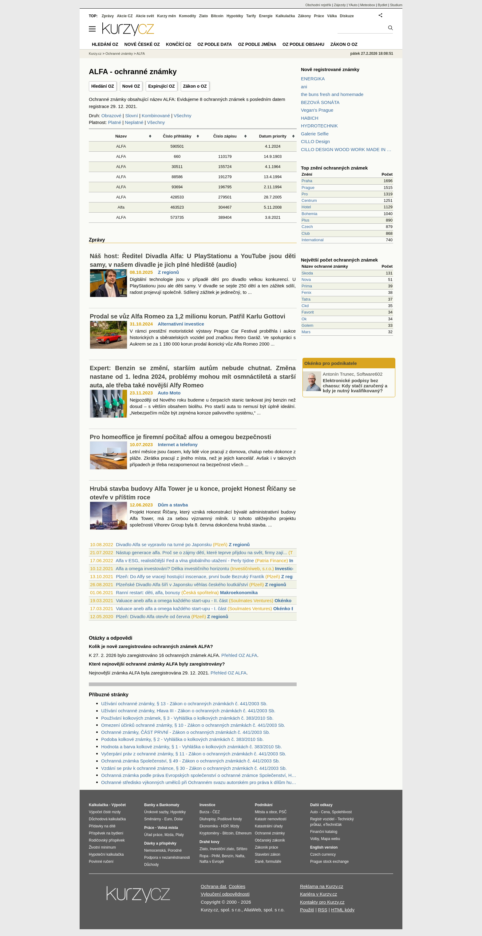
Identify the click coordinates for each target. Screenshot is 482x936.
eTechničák (332, 824)
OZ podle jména (257, 44)
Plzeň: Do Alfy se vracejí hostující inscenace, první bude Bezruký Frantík (190, 576)
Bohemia (309, 213)
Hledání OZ (102, 86)
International (313, 240)
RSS (322, 909)
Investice (285, 568)
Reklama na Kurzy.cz (321, 886)
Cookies (237, 886)
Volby (314, 839)
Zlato (203, 16)
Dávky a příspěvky (160, 843)
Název (121, 136)
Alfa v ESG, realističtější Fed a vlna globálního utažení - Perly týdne (185, 560)
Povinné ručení (101, 861)
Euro (168, 819)
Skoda (307, 273)
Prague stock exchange (329, 861)
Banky (149, 805)
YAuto (353, 5)
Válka (332, 16)
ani (304, 86)
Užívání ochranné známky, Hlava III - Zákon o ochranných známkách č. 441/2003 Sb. (188, 710)
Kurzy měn (166, 16)
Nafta (239, 856)
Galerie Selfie (315, 133)
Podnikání (263, 805)
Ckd (305, 305)
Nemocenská (155, 850)
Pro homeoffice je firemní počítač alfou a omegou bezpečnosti (180, 437)
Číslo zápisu (225, 136)
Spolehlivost (342, 812)
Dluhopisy (207, 819)
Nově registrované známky (330, 69)
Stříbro (241, 849)
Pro (305, 194)
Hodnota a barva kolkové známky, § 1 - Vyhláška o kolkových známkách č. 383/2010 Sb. (191, 746)
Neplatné (134, 122)
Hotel (306, 207)
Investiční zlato (222, 849)
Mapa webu (330, 839)
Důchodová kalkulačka (107, 819)
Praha (307, 180)
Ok (304, 319)
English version (324, 847)
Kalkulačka (285, 16)
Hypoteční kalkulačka (106, 854)
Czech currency (323, 854)
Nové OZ (131, 86)
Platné (114, 122)
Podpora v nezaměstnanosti (167, 857)
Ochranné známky (119, 53)
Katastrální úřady (269, 826)
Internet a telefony (178, 444)
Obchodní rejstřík (318, 5)
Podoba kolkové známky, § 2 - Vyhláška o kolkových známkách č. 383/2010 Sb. (182, 739)
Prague (308, 187)
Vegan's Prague (317, 110)
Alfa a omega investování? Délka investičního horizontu (172, 568)
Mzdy (235, 826)
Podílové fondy (229, 819)
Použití (307, 909)
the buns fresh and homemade (332, 94)
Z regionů (168, 272)
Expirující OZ (161, 86)
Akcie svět (145, 16)
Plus (305, 220)
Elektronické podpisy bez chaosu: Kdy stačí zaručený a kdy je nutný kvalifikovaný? (355, 385)
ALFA (121, 146)
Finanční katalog (323, 832)
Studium (396, 5)
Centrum (309, 200)
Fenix (306, 292)
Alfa (121, 207)
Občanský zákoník (270, 840)
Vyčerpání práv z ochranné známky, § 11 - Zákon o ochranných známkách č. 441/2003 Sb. (193, 753)
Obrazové (111, 115)
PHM (215, 856)
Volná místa (167, 828)
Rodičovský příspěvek (107, 840)
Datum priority (272, 136)
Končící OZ (178, 44)
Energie (266, 16)
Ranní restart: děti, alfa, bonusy (148, 592)
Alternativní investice (181, 323)
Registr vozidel (322, 819)
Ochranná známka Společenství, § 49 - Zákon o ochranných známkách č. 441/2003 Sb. (190, 760)
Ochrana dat (213, 886)
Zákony (304, 16)
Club (306, 233)
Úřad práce (153, 835)
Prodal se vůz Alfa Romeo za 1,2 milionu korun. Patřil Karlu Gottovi (187, 316)
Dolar (178, 819)
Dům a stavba (173, 504)
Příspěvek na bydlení (106, 833)
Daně (259, 861)
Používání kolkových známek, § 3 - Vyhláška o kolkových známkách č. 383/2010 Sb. (187, 718)
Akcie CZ (124, 16)
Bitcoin (217, 16)
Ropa (204, 856)
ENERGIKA (313, 78)
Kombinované (156, 115)
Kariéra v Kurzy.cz (318, 894)
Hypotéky (235, 16)
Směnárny (152, 819)
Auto (314, 812)
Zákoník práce (266, 847)
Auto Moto (169, 392)
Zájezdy (340, 5)
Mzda (168, 835)
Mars (306, 332)
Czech (307, 226)
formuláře (273, 861)
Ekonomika (209, 826)
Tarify (251, 16)
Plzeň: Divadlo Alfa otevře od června (153, 616)
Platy (180, 835)
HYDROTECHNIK (319, 125)
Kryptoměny (209, 833)
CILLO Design (315, 141)
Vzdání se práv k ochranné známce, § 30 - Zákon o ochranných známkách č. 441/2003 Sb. (194, 768)
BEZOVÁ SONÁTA (320, 102)
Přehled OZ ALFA (239, 655)
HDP (224, 826)
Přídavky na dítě (102, 826)
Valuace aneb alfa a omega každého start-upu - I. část (171, 608)
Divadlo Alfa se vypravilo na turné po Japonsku (163, 544)
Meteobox (367, 5)
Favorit (308, 312)
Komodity (187, 16)
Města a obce (266, 812)
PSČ (283, 812)
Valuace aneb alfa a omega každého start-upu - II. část (171, 600)
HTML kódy (342, 909)
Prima (307, 286)
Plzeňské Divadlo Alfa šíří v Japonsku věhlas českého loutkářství (182, 584)
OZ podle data (214, 44)
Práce (319, 16)
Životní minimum (102, 847)
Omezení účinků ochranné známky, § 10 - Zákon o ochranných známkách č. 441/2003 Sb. (193, 725)
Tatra (306, 299)
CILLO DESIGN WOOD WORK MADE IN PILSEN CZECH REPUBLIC (347, 149)
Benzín (227, 856)
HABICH (309, 118)
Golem (307, 325)
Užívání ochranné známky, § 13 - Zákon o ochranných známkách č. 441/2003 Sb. (184, 703)
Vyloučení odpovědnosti (225, 894)
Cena (325, 812)
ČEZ (216, 812)
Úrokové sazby (156, 812)
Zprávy (108, 16)
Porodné (175, 850)
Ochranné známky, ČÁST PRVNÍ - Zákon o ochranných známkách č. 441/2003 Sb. (185, 732)
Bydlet (382, 5)
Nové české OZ (142, 44)
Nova (306, 279)
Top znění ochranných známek (334, 167)
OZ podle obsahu (303, 44)
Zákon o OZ (195, 86)
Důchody (151, 864)
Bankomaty (169, 805)
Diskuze (347, 16)
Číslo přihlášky (177, 136)
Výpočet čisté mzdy (104, 812)
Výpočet (118, 805)
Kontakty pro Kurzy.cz (322, 902)
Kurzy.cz (95, 53)
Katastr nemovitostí (270, 819)
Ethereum (243, 833)
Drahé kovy (209, 842)
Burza (204, 812)
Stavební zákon (267, 854)
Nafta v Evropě (212, 861)
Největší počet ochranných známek (339, 259)
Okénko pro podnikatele (330, 363)
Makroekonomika (239, 592)
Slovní (131, 115)
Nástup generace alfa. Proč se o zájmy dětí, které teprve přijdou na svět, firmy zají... (201, 552)
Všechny (183, 115)
